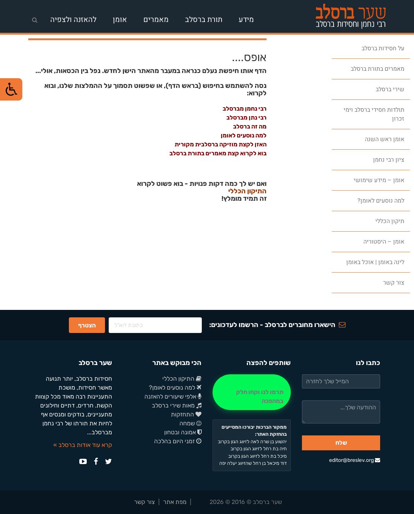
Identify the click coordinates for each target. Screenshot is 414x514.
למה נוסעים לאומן (244, 135)
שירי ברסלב (390, 89)
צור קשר (393, 282)
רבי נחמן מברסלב (245, 108)
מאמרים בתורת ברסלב (377, 68)
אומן (120, 19)
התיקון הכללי (247, 191)
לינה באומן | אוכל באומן (375, 262)
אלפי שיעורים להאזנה (172, 396)
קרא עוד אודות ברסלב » (82, 444)
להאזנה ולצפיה (73, 19)
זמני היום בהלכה (177, 441)
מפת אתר (175, 501)
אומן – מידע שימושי (379, 180)
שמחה (190, 423)
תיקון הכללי (389, 221)
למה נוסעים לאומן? (380, 200)
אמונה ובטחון (182, 432)
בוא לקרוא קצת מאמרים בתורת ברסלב (218, 153)
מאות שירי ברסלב (176, 405)
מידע (246, 19)
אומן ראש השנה (384, 139)
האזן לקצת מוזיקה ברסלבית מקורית (221, 144)
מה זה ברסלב (250, 126)
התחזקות (186, 414)
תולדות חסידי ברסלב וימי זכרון (374, 114)
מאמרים (156, 19)
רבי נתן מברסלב (246, 117)
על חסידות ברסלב (383, 48)
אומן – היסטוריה (383, 241)
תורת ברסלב (203, 19)
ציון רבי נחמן (388, 159)
